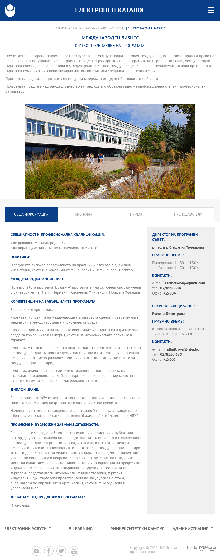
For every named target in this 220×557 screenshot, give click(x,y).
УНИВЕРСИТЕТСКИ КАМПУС (137, 529)
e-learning (81, 529)
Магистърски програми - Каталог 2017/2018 (90, 28)
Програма (83, 214)
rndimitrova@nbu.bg (181, 349)
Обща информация (31, 214)
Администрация (191, 529)
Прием (136, 214)
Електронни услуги (25, 529)
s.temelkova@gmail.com (184, 283)
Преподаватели (188, 214)
